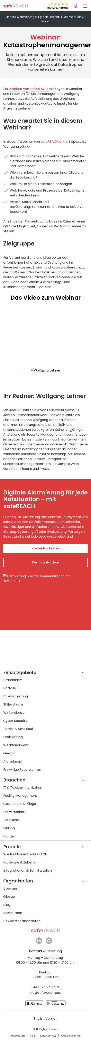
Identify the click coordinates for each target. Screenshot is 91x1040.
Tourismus (11, 826)
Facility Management (20, 801)
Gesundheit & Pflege (19, 810)
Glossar (9, 902)
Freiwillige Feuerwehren (22, 775)
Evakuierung (13, 743)
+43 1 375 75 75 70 (45, 993)
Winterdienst (13, 718)
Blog (6, 910)
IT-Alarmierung (15, 702)
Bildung (9, 834)
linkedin (39, 946)
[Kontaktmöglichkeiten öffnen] (75, 5)
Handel (9, 842)
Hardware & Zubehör (20, 868)
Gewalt (9, 759)
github (49, 946)
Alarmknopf (12, 767)
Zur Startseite (15, 6)
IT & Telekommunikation (22, 793)
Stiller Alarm (13, 710)
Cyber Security (15, 726)
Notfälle (9, 694)
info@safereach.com (45, 998)
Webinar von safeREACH (28, 89)
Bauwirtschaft (14, 818)
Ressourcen (12, 919)
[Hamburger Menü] (85, 6)
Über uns (10, 894)
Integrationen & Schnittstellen (27, 876)
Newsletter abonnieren (21, 927)
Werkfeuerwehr (16, 751)
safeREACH (49, 141)
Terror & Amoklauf (18, 735)
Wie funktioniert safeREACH (25, 860)
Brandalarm (12, 686)
